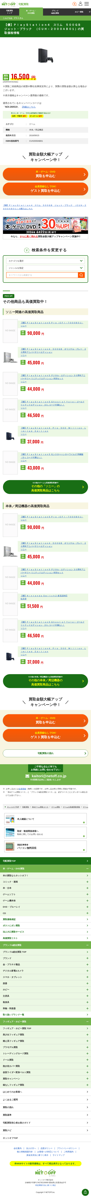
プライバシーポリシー (67, 1148)
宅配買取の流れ (46, 753)
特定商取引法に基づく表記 (45, 1185)
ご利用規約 (69, 1152)
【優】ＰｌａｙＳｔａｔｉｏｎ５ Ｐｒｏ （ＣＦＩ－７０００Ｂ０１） (52, 323)
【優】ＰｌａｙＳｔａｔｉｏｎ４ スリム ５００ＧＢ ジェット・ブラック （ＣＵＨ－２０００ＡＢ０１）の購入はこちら (44, 207)
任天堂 (24, 599)
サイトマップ (59, 1155)
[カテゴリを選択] (45, 261)
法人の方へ (31, 1148)
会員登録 (22, 789)
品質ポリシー (47, 1148)
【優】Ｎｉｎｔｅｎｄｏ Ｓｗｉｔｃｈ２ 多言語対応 (44, 596)
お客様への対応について (48, 1152)
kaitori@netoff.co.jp (49, 776)
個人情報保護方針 (25, 1152)
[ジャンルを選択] (45, 268)
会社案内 (18, 1148)
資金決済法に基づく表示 (37, 1155)
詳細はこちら (29, 107)
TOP (85, 1193)
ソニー (24, 326)
